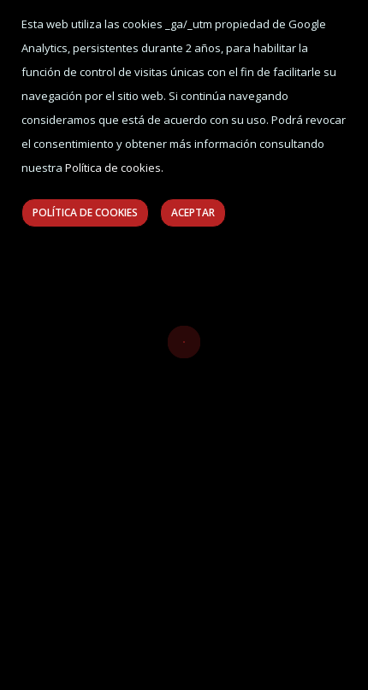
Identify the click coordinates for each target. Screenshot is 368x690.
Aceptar (193, 212)
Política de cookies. (114, 167)
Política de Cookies (85, 212)
